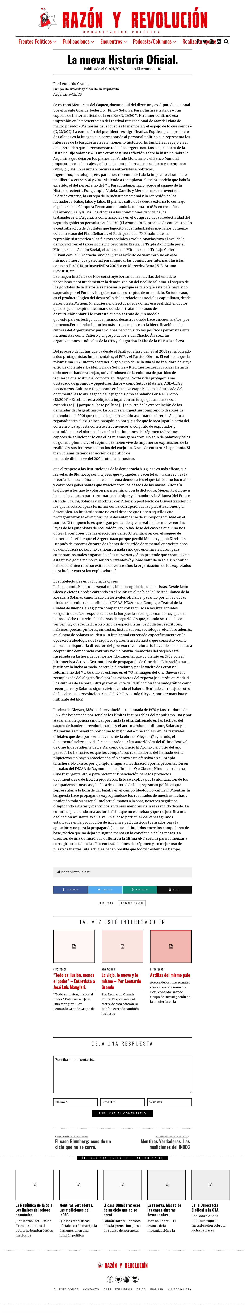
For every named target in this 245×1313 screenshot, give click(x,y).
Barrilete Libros (118, 1290)
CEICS (141, 1290)
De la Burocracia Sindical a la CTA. (205, 1208)
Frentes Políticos (35, 41)
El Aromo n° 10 (149, 69)
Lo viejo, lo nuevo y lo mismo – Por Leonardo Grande (121, 980)
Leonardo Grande (132, 903)
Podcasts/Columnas (152, 41)
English (156, 1290)
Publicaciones (76, 41)
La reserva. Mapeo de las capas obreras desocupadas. (164, 1211)
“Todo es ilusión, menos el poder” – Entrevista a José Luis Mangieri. (73, 983)
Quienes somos (66, 1290)
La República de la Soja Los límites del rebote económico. (34, 1211)
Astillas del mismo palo (163, 977)
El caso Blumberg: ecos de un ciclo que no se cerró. (122, 1211)
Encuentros (111, 41)
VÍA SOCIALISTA (179, 1290)
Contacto (91, 1290)
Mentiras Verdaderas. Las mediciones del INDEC (76, 1211)
